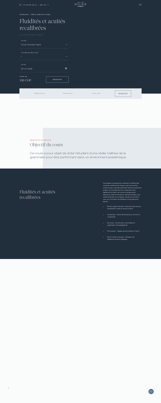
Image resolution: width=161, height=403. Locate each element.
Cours (23, 41)
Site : (43, 5)
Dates (23, 64)
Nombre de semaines (29, 53)
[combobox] (43, 45)
